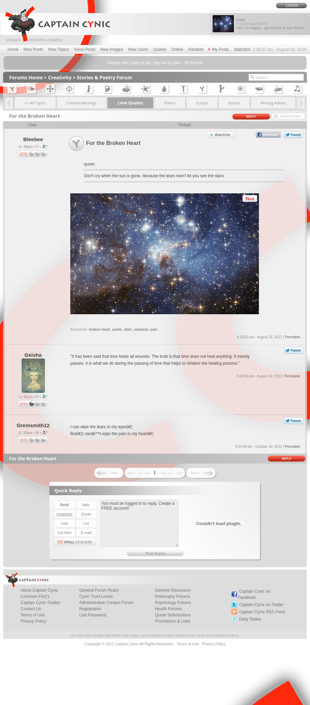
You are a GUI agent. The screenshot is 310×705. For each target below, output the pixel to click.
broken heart (99, 329)
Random (196, 49)
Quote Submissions (173, 615)
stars (128, 329)
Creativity (60, 77)
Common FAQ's (35, 596)
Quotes (160, 49)
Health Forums (168, 608)
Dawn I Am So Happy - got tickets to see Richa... (271, 24)
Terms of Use (33, 615)
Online (177, 49)
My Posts (218, 49)
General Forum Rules (99, 590)
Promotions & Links (172, 621)
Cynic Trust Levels (96, 596)
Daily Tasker (250, 619)
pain (153, 329)
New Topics (58, 49)
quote (117, 329)
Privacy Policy (33, 621)
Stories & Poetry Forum (104, 77)
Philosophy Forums (172, 596)
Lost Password (92, 615)
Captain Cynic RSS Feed (262, 612)
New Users (138, 49)
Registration (90, 608)
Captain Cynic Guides (40, 602)
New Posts (33, 49)
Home (13, 49)
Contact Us (31, 608)
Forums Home (26, 77)
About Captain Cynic (39, 590)
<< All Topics (35, 102)
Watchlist (242, 49)
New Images (111, 49)
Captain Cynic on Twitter (261, 604)
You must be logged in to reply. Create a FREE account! (139, 523)
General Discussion (173, 590)
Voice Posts (85, 49)
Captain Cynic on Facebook (254, 594)
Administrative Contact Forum (106, 602)
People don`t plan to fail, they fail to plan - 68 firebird (155, 62)
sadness (141, 329)
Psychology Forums (173, 602)
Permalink (292, 337)
